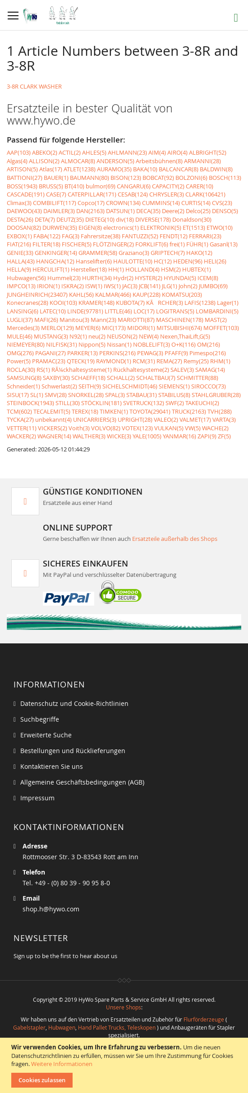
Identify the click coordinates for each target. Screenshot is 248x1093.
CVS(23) (222, 203)
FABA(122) (46, 236)
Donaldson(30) (191, 219)
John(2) (188, 286)
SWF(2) (174, 403)
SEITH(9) (89, 386)
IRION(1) (48, 286)
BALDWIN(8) (216, 169)
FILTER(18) (46, 244)
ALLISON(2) (44, 161)
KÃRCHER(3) (164, 303)
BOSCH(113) (225, 178)
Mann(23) (103, 320)
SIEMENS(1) (174, 386)
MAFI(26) (46, 320)
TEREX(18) (85, 411)
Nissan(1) (119, 344)
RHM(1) (220, 361)
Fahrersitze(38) (100, 236)
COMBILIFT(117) (54, 203)
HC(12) (163, 261)
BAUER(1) (56, 178)
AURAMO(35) (114, 169)
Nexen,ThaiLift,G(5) (185, 336)
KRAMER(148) (96, 303)
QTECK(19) (81, 361)
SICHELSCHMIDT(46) (129, 386)
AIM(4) (157, 152)
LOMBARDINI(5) (217, 311)
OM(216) (208, 344)
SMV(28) (56, 395)
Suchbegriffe (39, 719)
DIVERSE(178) (153, 219)
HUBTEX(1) (196, 269)
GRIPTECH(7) (168, 253)
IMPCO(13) (21, 286)
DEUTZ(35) (70, 219)
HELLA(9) (19, 269)
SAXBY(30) (56, 378)
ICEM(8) (207, 278)
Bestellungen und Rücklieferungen (72, 750)
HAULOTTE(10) (132, 261)
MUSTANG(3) (51, 336)
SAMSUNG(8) (24, 378)
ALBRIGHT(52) (207, 152)
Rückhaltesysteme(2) (141, 370)
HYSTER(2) (148, 278)
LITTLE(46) (118, 311)
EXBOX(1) (19, 236)
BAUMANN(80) (89, 178)
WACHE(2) (215, 428)
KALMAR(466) (113, 294)
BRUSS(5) (51, 186)
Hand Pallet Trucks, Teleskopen (117, 1027)
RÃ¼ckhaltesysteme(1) (81, 370)
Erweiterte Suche (46, 735)
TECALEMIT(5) (51, 411)
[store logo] (53, 15)
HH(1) (116, 269)
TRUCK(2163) (189, 411)
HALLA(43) (21, 261)
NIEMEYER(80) (26, 344)
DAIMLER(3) (59, 211)
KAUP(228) (147, 294)
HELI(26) (215, 261)
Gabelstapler (29, 1027)
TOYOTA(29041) (149, 411)
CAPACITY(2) (168, 186)
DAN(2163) (90, 211)
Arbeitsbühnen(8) (159, 161)
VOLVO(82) (105, 428)
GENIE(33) (20, 253)
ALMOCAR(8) (78, 161)
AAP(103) (19, 152)
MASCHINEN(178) (179, 320)
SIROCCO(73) (208, 386)
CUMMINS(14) (161, 203)
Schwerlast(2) (59, 386)
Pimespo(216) (207, 353)
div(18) (125, 219)
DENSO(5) (225, 211)
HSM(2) (171, 269)
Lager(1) (228, 303)
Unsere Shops (123, 1007)
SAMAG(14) (210, 370)
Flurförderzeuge (204, 1019)
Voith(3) (79, 428)
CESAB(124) (133, 194)
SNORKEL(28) (86, 395)
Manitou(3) (74, 320)
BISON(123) (125, 178)
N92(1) (78, 336)
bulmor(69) (100, 186)
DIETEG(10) (100, 219)
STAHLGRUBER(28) (216, 395)
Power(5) (19, 361)
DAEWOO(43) (24, 211)
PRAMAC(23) (48, 361)
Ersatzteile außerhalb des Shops (174, 539)
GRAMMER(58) (97, 253)
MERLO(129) (57, 328)
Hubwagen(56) (26, 278)
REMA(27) (169, 361)
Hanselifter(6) (94, 261)
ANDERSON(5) (115, 161)
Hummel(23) (64, 278)
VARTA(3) (224, 419)
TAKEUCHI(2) (202, 403)
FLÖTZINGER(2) (113, 244)
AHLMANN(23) (127, 152)
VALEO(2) (166, 419)
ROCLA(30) (21, 370)
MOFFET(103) (221, 328)
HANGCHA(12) (55, 261)
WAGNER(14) (54, 436)
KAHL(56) (81, 294)
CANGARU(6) (134, 186)
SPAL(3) (115, 395)
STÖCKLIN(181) (101, 403)
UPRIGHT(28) (135, 419)
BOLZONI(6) (191, 178)
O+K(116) (183, 344)
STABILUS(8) (174, 395)
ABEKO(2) (44, 152)
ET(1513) (194, 227)
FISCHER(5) (77, 244)
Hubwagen (61, 1027)
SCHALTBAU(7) (155, 378)
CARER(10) (199, 186)
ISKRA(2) (72, 286)
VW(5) (193, 428)
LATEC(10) (53, 311)
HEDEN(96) (187, 261)
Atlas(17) (50, 169)
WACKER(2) (21, 436)
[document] (125, 1065)
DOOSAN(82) (24, 227)
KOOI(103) (63, 303)
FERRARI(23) (205, 236)
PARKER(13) (82, 353)
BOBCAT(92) (158, 178)
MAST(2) (216, 320)
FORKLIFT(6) (151, 244)
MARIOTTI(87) (136, 320)
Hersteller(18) (89, 269)
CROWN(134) (123, 203)
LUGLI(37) (20, 320)
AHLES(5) (94, 152)
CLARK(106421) (205, 194)
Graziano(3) (134, 253)
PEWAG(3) (150, 353)
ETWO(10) (220, 227)
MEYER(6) (88, 328)
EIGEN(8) (90, 227)
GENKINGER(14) (56, 253)
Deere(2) (173, 211)
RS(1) (43, 370)
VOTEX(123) (137, 428)
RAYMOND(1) (113, 361)
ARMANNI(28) (202, 161)
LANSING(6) (22, 311)
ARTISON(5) (22, 169)
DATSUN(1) (120, 211)
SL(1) (36, 395)
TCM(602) (19, 411)
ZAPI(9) (206, 436)
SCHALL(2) (121, 378)
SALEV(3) (182, 370)
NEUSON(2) (122, 336)
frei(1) (177, 244)
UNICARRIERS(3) (94, 419)
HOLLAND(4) (142, 269)
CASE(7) (56, 194)
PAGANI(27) (50, 353)
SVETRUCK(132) (143, 403)
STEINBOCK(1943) (30, 403)
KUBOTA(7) (130, 303)
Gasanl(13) (224, 244)
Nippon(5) (92, 344)
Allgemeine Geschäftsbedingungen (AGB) (82, 782)
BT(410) (74, 186)
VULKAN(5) (169, 428)
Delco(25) (198, 211)
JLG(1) (169, 286)
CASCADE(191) (26, 194)
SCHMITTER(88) (197, 378)
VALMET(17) (195, 419)
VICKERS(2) (52, 428)
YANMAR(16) (179, 436)
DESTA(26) (20, 219)
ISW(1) (93, 286)
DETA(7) (45, 219)
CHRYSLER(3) (166, 194)
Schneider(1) (23, 386)
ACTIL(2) (70, 152)
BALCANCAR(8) (178, 169)
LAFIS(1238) (200, 303)
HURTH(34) (97, 278)
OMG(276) (20, 353)
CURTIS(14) (196, 203)
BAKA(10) (145, 169)
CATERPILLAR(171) (92, 194)
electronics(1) (121, 227)
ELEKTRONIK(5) (160, 227)
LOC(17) (144, 311)
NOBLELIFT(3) (151, 344)
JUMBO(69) (213, 286)
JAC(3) (130, 286)
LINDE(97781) (85, 311)
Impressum (37, 798)
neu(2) (97, 336)
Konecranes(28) (27, 303)
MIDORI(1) (141, 328)
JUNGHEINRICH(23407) (37, 294)
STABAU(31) (141, 395)
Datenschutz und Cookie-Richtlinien (74, 703)
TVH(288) (219, 411)
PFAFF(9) (176, 353)
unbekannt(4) (53, 419)
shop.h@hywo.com (51, 909)
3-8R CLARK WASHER (34, 86)
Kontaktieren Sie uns (51, 766)
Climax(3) (19, 203)
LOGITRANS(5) (175, 311)
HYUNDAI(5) (180, 278)
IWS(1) (112, 286)
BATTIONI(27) (24, 178)
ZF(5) (224, 436)
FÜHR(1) (197, 244)
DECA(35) (148, 211)
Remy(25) (196, 361)
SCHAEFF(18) (88, 378)
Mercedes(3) (23, 328)
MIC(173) (114, 328)
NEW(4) (149, 336)
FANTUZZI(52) (140, 236)
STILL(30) (67, 403)
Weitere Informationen (61, 1064)
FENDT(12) (174, 236)
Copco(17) (91, 203)
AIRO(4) (177, 152)
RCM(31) (144, 361)
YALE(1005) (147, 436)
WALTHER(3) (89, 436)
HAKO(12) (199, 253)
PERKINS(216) (117, 353)
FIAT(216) (19, 244)
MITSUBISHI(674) (179, 328)
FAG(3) (70, 236)
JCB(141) (150, 286)
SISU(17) (18, 395)
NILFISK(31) (61, 344)
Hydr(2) (123, 278)
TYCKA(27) (20, 419)
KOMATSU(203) (182, 294)
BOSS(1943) (22, 186)
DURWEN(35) (59, 227)
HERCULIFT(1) (50, 269)
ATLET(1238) (80, 169)
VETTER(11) (22, 428)
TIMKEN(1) (114, 411)
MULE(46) (19, 336)
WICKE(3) (119, 436)
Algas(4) (17, 161)
